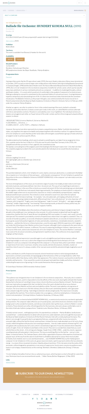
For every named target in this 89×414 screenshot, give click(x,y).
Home (4, 10)
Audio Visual (10, 362)
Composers (11, 10)
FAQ (17, 394)
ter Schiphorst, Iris (13, 23)
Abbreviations (11, 41)
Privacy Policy (47, 394)
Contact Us (26, 394)
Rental (10, 59)
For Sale (20, 59)
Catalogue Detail (20, 10)
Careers (36, 394)
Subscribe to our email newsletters (44, 373)
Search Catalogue (80, 10)
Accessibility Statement (64, 394)
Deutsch (9, 77)
